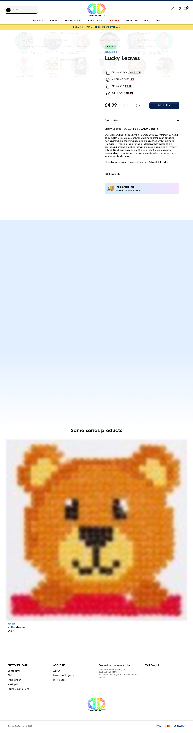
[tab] (142, 121)
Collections (94, 21)
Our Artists (132, 21)
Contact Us (14, 671)
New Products (73, 21)
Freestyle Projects (63, 675)
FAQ (157, 21)
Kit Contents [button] (112, 174)
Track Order (14, 680)
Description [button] (112, 121)
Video (147, 21)
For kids (55, 21)
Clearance (113, 21)
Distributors (59, 680)
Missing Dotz (15, 684)
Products (39, 21)
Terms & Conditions (18, 689)
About (56, 671)
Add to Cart (164, 105)
